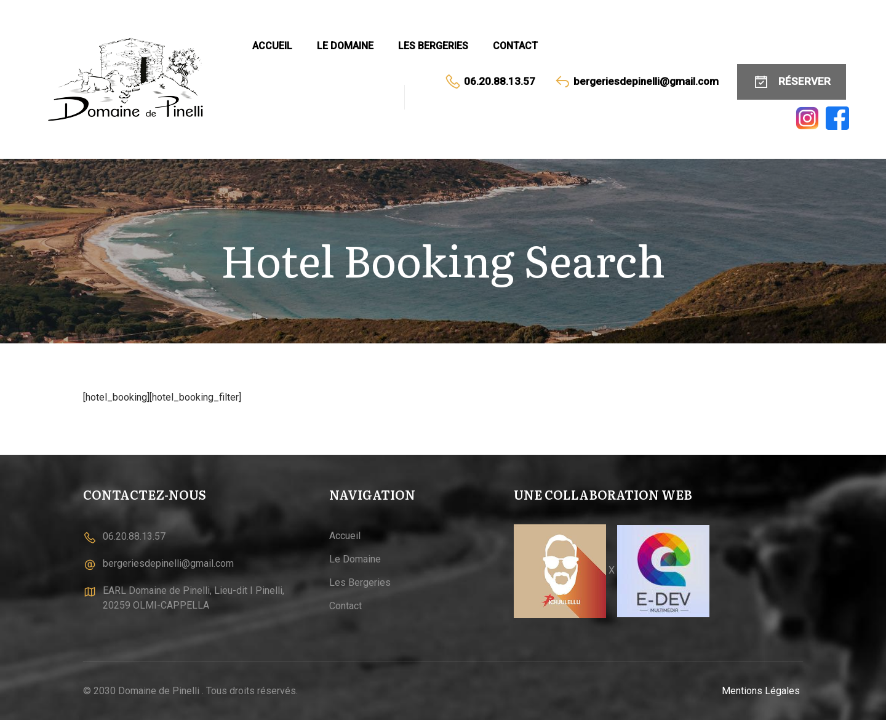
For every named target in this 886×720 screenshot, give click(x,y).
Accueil (272, 46)
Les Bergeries (433, 46)
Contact (515, 46)
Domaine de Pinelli (158, 691)
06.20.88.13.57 (489, 81)
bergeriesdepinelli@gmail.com (636, 81)
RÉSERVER (791, 81)
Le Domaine (345, 46)
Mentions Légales (761, 691)
